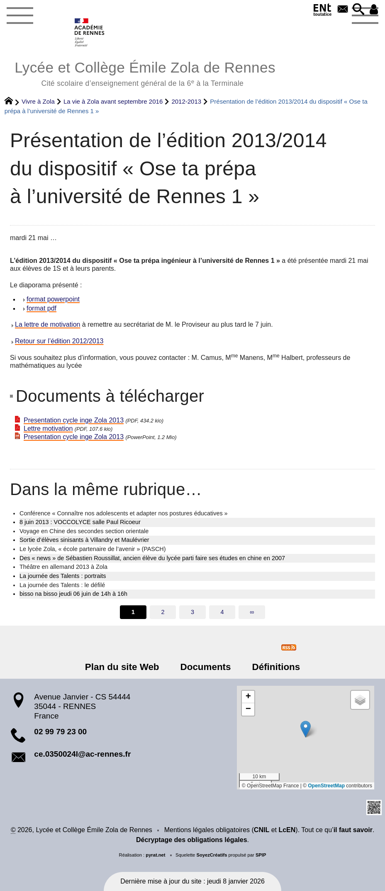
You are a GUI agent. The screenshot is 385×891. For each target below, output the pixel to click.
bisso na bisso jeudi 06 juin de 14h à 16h (73, 593)
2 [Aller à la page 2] (162, 612)
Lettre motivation (48, 428)
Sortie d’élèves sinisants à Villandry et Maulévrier (84, 540)
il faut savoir (353, 829)
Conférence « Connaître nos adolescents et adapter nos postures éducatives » (123, 513)
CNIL (261, 829)
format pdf (41, 308)
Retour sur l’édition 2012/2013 (59, 341)
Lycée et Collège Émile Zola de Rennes (145, 72)
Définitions (276, 667)
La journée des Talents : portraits (62, 576)
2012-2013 (186, 101)
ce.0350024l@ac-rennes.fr (82, 754)
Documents (205, 667)
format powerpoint (53, 299)
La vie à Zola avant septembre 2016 (113, 101)
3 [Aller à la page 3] (192, 612)
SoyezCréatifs (211, 854)
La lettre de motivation (47, 324)
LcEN (286, 829)
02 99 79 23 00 (60, 731)
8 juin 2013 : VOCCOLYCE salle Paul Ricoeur (80, 522)
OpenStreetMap (326, 786)
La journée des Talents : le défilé (62, 585)
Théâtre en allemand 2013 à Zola (63, 566)
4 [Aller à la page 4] (222, 612)
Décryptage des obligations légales (191, 839)
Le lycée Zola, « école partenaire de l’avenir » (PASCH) (92, 549)
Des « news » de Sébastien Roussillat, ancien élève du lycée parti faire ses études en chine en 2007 (152, 558)
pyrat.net (155, 854)
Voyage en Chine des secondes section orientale (84, 531)
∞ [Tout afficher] (252, 612)
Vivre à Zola (38, 101)
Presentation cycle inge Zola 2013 (74, 420)
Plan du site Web (122, 667)
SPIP (261, 854)
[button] (358, 9)
